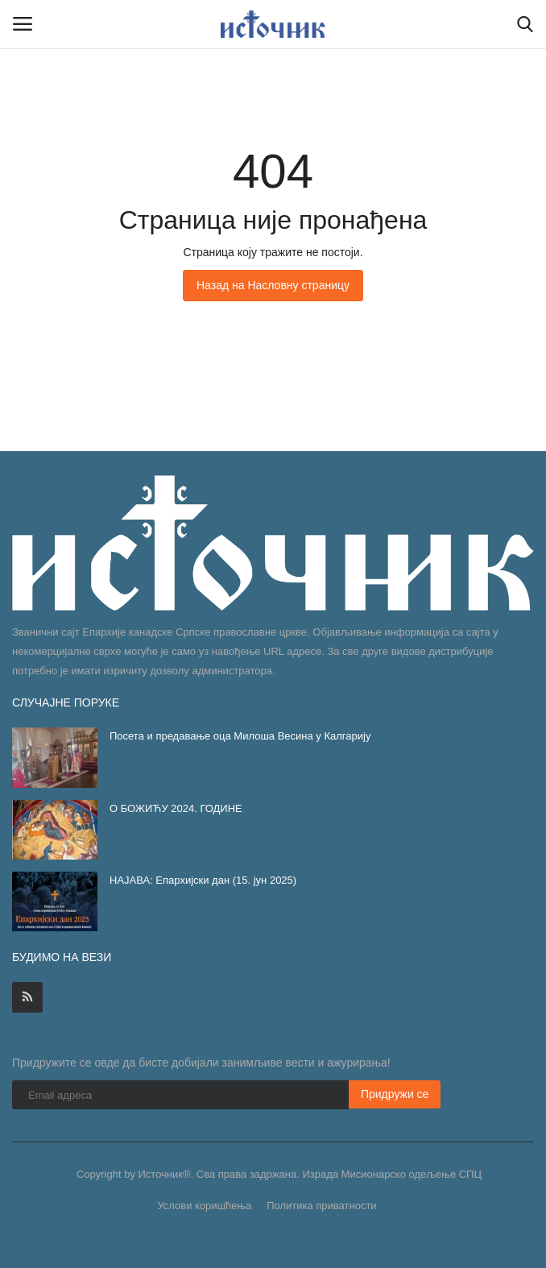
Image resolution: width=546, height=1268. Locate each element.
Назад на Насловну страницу (273, 285)
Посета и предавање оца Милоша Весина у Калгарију (240, 736)
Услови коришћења (204, 1206)
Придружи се (395, 1094)
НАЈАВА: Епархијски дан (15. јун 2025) (203, 880)
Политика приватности (321, 1206)
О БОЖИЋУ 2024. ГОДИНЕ (176, 808)
